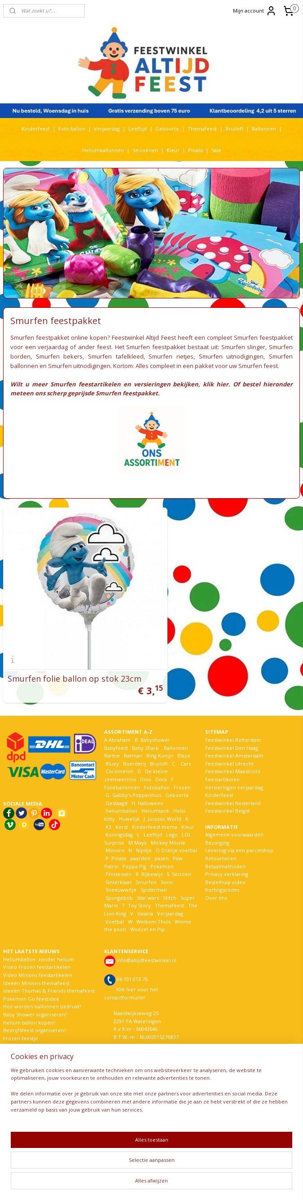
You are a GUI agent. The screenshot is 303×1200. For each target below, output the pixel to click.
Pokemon (162, 847)
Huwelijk (129, 800)
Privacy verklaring (226, 855)
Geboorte (167, 128)
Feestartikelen (222, 760)
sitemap (129, 1183)
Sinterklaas (118, 863)
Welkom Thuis (153, 902)
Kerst (121, 808)
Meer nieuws (19, 1043)
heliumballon (121, 791)
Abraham (120, 721)
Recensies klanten (25, 1050)
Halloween (150, 784)
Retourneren (221, 839)
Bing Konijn (159, 736)
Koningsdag (118, 815)
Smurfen (146, 863)
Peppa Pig (134, 847)
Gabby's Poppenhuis (136, 776)
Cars (185, 744)
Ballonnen (264, 128)
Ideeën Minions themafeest (36, 964)
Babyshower (156, 721)
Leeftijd (137, 128)
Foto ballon (71, 128)
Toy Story (139, 887)
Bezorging (217, 823)
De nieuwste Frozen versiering (40, 1035)
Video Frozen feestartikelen (36, 948)
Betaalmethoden (225, 847)
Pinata (195, 150)
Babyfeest (116, 729)
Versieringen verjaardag (234, 768)
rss (148, 1183)
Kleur (173, 150)
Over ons (216, 879)
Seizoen (181, 855)
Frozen (182, 768)
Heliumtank (155, 791)
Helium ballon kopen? (29, 1003)
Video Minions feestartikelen (37, 956)
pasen (161, 839)
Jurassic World (164, 800)
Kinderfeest (36, 128)
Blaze (183, 736)
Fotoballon (157, 768)
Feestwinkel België (227, 791)
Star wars (148, 879)
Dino (145, 760)
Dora (160, 760)
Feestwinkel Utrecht (229, 744)
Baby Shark (145, 729)
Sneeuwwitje (120, 870)
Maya (140, 823)
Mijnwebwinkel (260, 1183)
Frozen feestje (20, 1019)
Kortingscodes (222, 870)
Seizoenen (145, 150)
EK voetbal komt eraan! (31, 1058)
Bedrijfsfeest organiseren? (34, 1011)
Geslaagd (116, 784)
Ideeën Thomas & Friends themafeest (49, 971)
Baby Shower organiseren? (35, 995)
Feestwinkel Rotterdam (233, 721)
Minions (114, 831)
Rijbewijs (151, 855)
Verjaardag (107, 128)
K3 (107, 808)
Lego (170, 815)
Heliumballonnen (103, 150)
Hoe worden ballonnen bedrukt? (42, 987)
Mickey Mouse (168, 823)
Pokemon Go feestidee (31, 980)
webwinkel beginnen (182, 1183)
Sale (216, 150)
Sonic (167, 863)
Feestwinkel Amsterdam (234, 736)
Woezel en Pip (147, 910)
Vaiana (145, 894)
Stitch (169, 879)
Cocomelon (119, 752)
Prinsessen (118, 855)
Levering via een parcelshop (239, 831)
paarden (140, 839)
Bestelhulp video (225, 863)
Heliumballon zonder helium (38, 940)
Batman (133, 736)
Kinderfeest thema (154, 808)
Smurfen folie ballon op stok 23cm (74, 660)
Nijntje (143, 831)
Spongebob (119, 879)
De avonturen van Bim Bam (36, 1027)
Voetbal (114, 902)
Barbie (112, 736)
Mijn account (255, 10)
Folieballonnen (122, 768)
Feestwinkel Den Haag (231, 729)
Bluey (112, 744)
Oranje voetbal (179, 831)
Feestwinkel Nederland (233, 784)
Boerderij (134, 744)
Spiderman (154, 870)
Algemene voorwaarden (234, 815)
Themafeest (202, 128)
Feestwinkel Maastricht (232, 752)
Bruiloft (234, 128)
